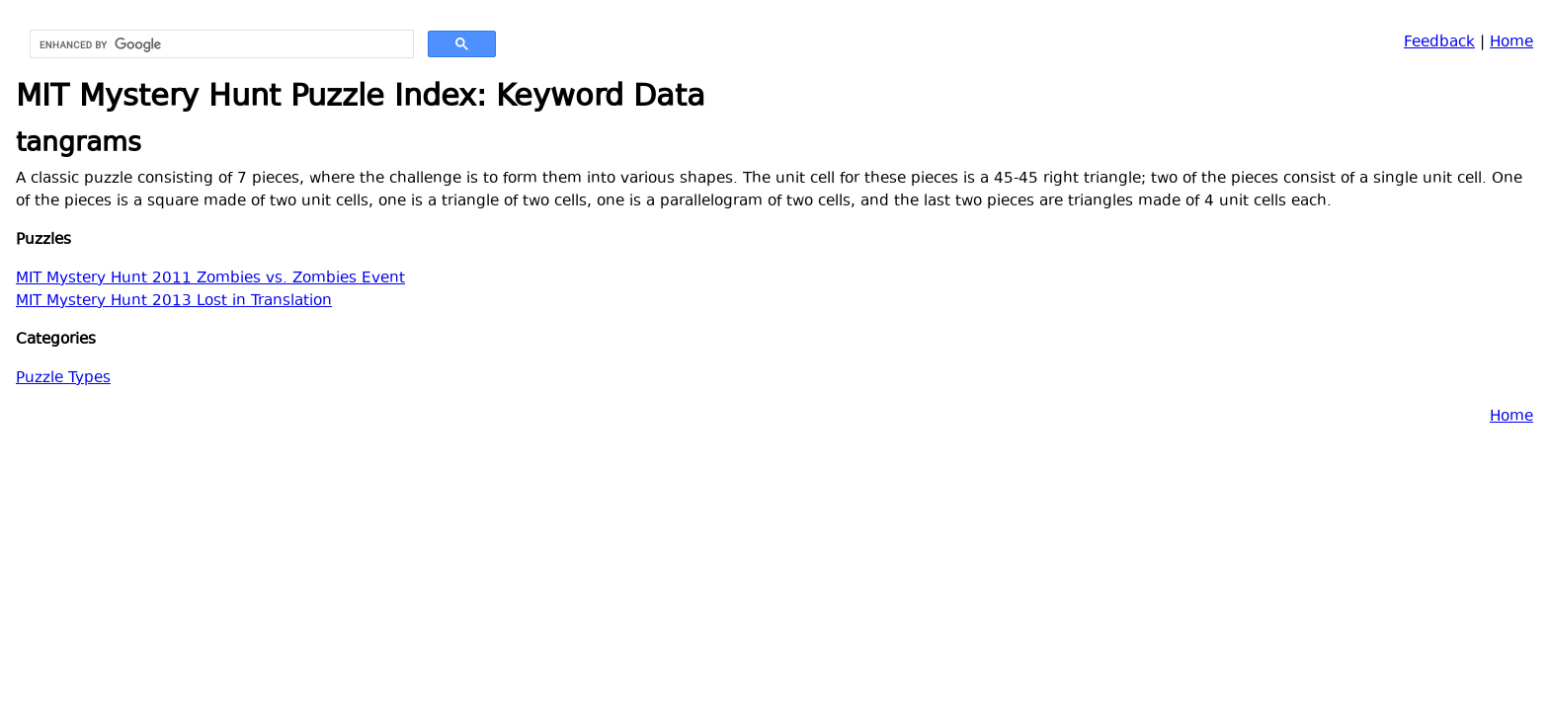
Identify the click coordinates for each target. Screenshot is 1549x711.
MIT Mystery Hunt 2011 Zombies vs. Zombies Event (210, 279)
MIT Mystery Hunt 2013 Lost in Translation (174, 301)
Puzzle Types (63, 378)
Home (1511, 43)
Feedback (1439, 43)
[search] (220, 44)
